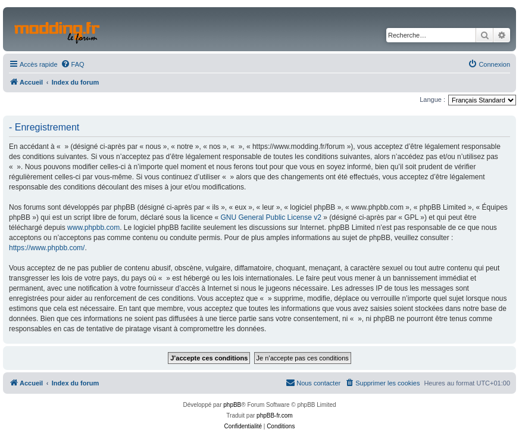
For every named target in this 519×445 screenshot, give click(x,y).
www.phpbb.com (93, 227)
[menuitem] (73, 64)
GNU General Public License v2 (271, 217)
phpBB (232, 405)
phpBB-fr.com (275, 415)
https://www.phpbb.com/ (47, 248)
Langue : (432, 99)
